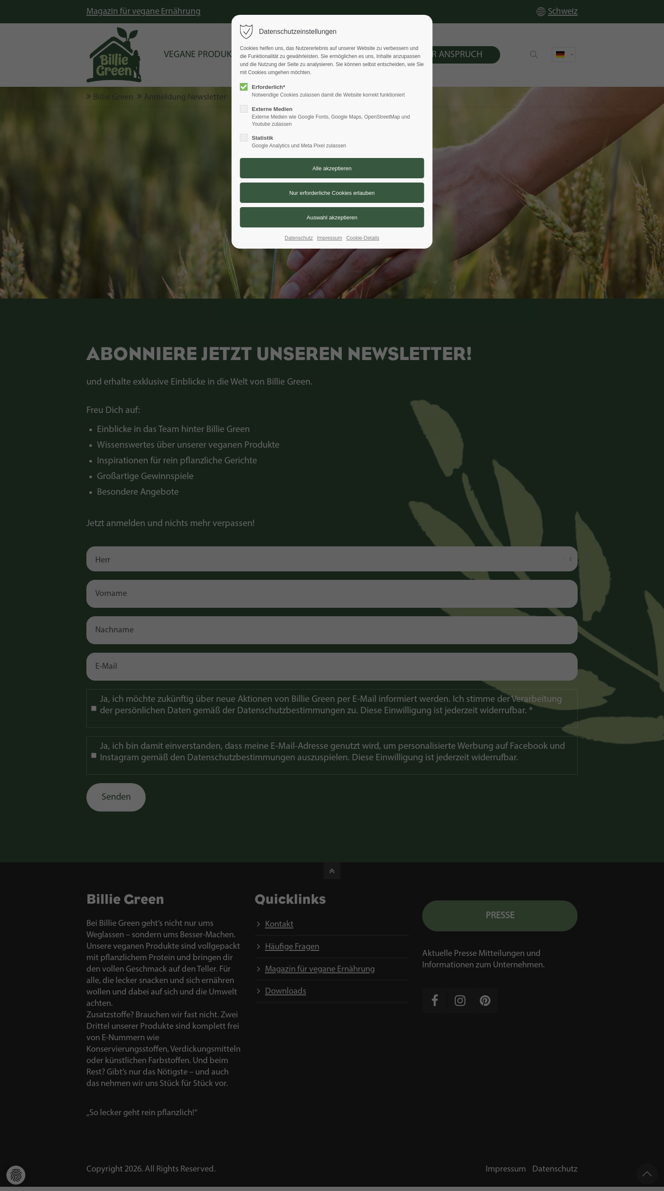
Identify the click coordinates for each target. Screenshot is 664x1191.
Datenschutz (299, 238)
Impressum (329, 238)
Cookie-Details (362, 238)
